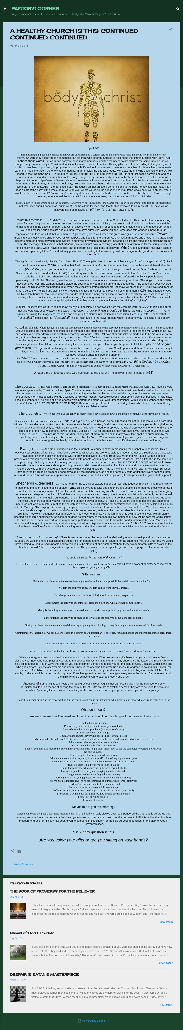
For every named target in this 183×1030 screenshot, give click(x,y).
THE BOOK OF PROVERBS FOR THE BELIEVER (52, 891)
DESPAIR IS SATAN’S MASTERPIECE (44, 974)
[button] (171, 30)
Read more (166, 921)
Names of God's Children (32, 933)
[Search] (178, 9)
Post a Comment (24, 864)
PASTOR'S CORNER (35, 8)
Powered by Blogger (91, 1020)
